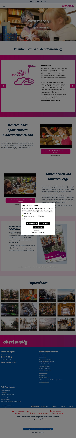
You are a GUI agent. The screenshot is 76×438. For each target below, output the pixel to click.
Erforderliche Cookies (28, 216)
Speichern (38, 227)
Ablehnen (45, 223)
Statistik (41, 216)
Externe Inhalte (26, 219)
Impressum (34, 232)
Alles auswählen (32, 223)
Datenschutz (41, 232)
